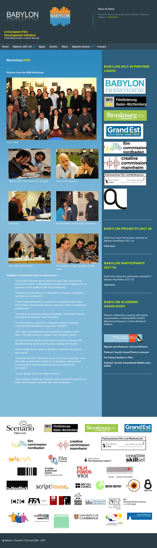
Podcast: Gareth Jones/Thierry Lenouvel (126, 352)
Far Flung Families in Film (118, 357)
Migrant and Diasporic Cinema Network (125, 346)
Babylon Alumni (83, 46)
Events (53, 46)
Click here (109, 246)
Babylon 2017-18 (24, 46)
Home (5, 46)
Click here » (113, 17)
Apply (42, 46)
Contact (101, 46)
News (65, 46)
